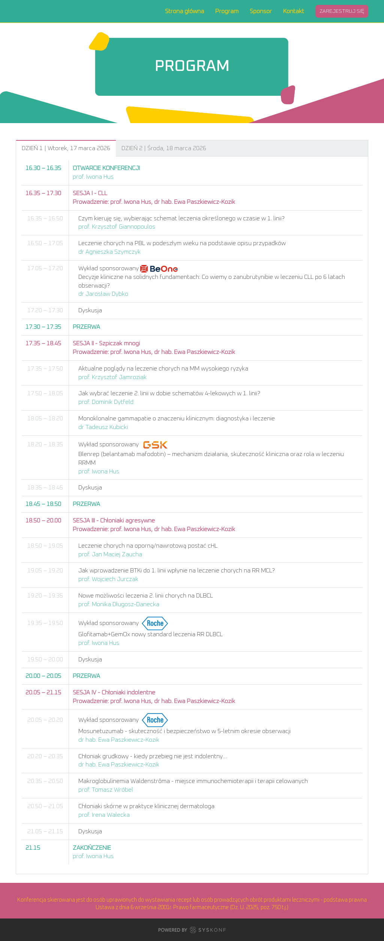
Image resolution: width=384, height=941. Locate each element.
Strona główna (184, 11)
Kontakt (293, 11)
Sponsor (261, 11)
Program (226, 11)
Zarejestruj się (342, 11)
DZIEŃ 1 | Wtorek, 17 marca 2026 (66, 148)
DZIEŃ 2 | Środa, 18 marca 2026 (164, 148)
